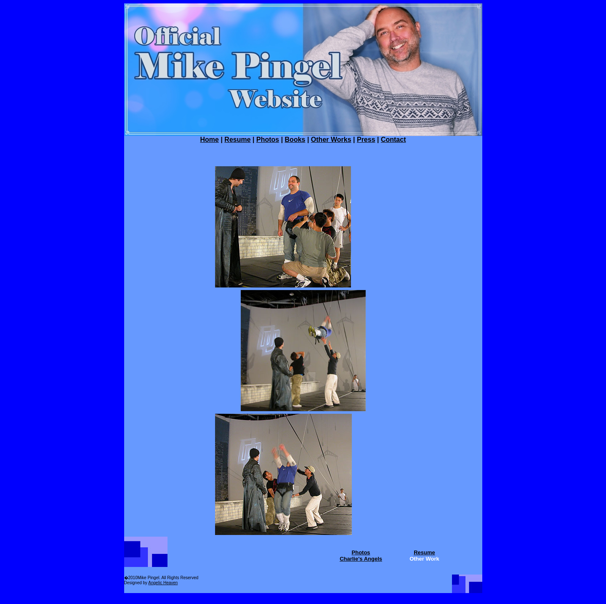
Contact (393, 139)
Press (366, 139)
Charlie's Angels (361, 559)
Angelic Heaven (163, 582)
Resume (237, 139)
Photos (267, 139)
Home (209, 139)
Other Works (331, 139)
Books (295, 139)
